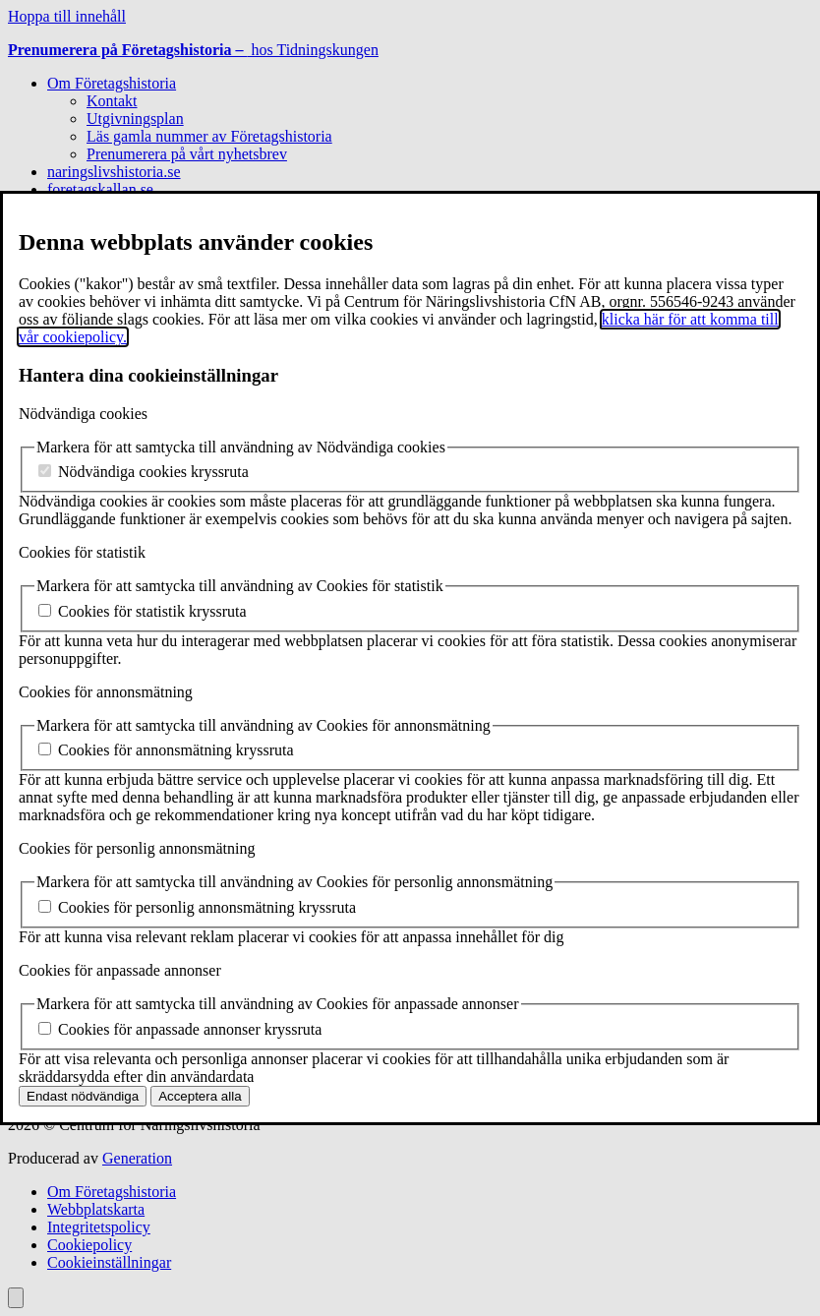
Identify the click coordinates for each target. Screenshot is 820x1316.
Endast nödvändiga (83, 1096)
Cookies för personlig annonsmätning (137, 848)
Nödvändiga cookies (83, 413)
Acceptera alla (199, 1096)
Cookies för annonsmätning (106, 692)
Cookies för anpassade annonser (120, 970)
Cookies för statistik (82, 552)
